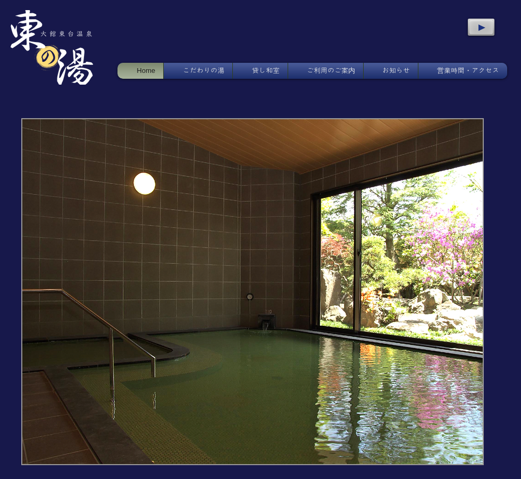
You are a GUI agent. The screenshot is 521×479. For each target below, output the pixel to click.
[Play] (481, 27)
